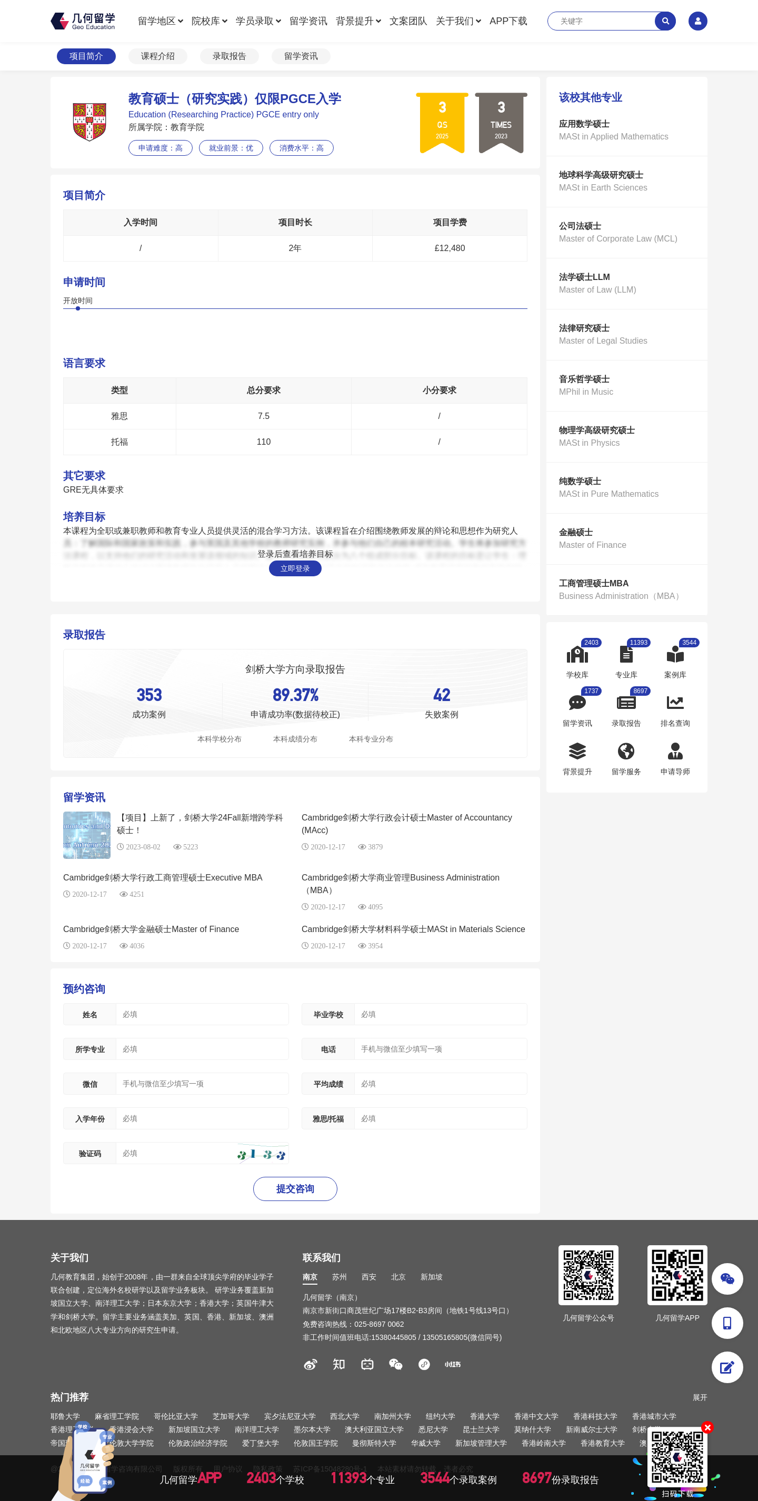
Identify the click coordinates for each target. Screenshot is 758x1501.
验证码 (90, 1153)
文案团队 (408, 21)
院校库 (206, 21)
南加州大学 (392, 1416)
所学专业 (90, 1049)
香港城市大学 (654, 1416)
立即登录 (295, 568)
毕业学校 (328, 1014)
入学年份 (90, 1119)
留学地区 (157, 21)
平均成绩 (328, 1084)
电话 (328, 1049)
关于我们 (455, 21)
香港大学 (485, 1416)
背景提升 (355, 21)
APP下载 (508, 21)
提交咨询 (295, 1189)
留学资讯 (308, 21)
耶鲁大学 (65, 1416)
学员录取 (255, 21)
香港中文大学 (536, 1416)
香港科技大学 (595, 1416)
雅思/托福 (328, 1119)
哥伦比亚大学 (176, 1416)
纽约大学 (440, 1416)
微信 (90, 1084)
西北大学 (345, 1416)
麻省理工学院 (117, 1416)
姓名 (90, 1014)
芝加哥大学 (231, 1416)
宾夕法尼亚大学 (290, 1416)
